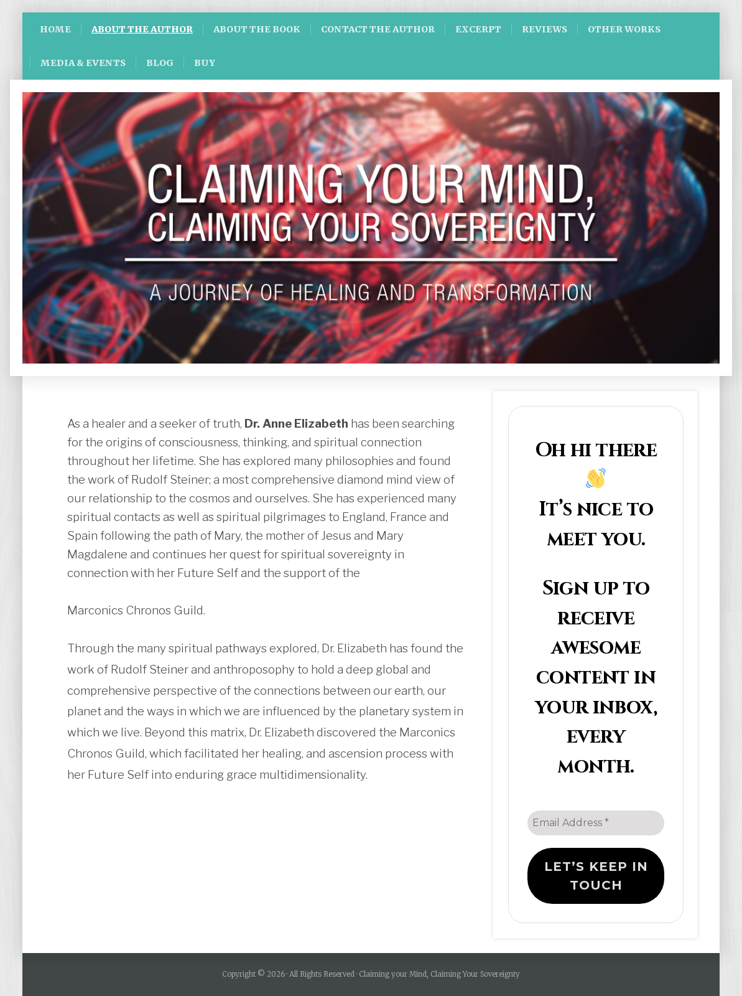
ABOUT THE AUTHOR (142, 29)
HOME (55, 29)
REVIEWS (544, 29)
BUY (204, 62)
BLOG (160, 62)
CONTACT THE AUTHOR (378, 29)
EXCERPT (478, 29)
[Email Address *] (595, 822)
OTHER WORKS (624, 29)
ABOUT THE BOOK (256, 29)
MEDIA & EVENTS (83, 62)
